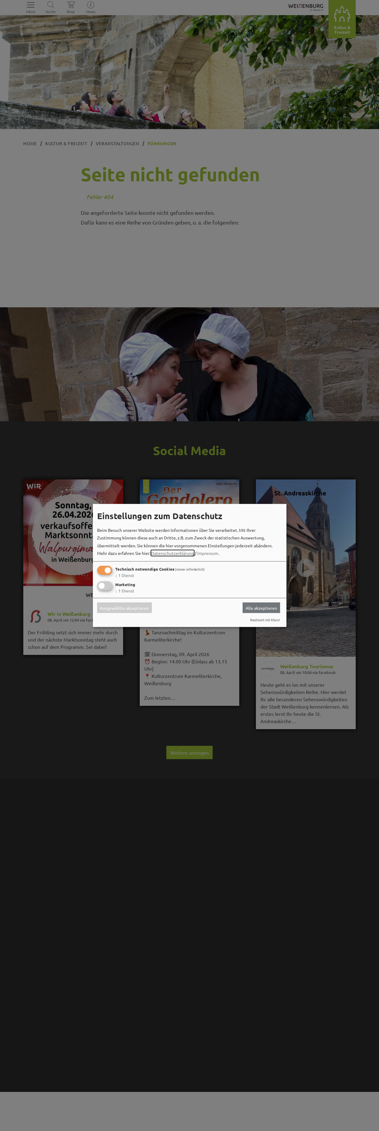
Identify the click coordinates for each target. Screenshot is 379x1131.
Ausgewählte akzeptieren (124, 607)
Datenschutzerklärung (172, 553)
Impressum (207, 553)
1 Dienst (124, 575)
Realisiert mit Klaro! (265, 619)
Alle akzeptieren (261, 607)
